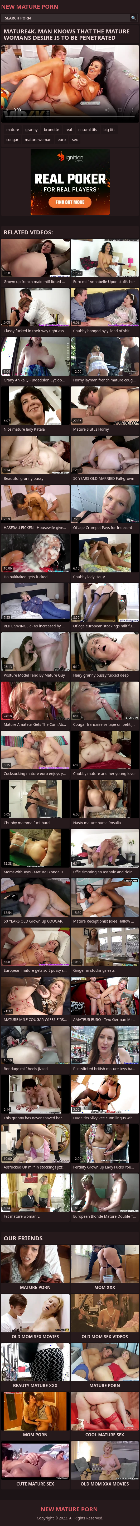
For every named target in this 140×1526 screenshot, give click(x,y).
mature (12, 129)
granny (31, 129)
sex (75, 139)
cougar (12, 139)
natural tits (87, 129)
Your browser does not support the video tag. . (70, 84)
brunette (51, 129)
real (68, 129)
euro (62, 139)
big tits (109, 129)
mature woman (38, 139)
